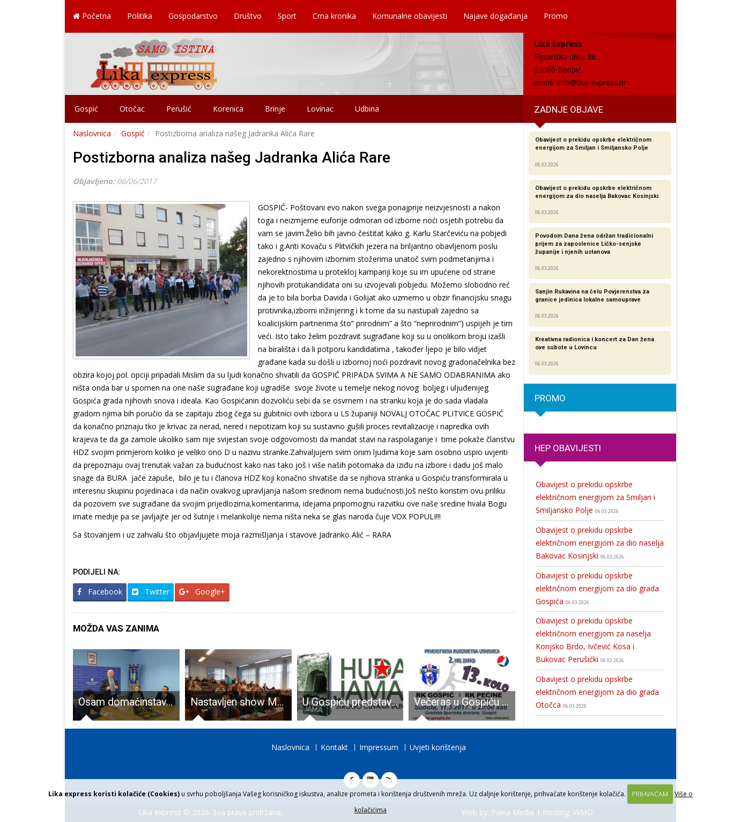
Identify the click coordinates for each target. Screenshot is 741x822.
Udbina (367, 109)
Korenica (228, 109)
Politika (139, 16)
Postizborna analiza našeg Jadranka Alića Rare (231, 157)
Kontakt (334, 747)
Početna (92, 16)
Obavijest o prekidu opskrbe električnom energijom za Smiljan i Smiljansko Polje (595, 497)
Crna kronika (334, 16)
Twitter (150, 591)
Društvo (248, 16)
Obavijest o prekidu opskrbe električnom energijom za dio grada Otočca (597, 692)
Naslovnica (92, 133)
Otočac (132, 109)
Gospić (86, 109)
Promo (556, 16)
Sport (287, 16)
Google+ (202, 591)
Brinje (275, 109)
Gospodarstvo (193, 16)
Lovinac (320, 109)
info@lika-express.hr (591, 82)
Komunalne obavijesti (409, 16)
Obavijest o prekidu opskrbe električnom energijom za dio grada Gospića (597, 588)
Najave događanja (495, 16)
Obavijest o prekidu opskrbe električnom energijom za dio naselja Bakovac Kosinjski (600, 543)
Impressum (378, 747)
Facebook (99, 591)
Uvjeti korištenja (438, 747)
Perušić (178, 109)
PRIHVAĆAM (650, 793)
